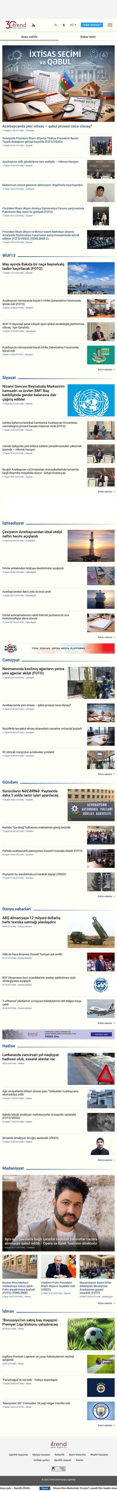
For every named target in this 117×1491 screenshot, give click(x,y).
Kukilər (79, 1460)
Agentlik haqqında (18, 1454)
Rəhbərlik (59, 1454)
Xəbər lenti (87, 37)
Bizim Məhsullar (77, 1454)
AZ (72, 25)
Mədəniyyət (13, 1168)
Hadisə (8, 1046)
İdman (8, 1311)
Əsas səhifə (29, 37)
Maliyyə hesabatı (41, 1454)
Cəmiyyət (11, 660)
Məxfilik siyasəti (62, 1460)
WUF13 (8, 255)
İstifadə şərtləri (42, 1460)
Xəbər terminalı (91, 24)
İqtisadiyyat (13, 523)
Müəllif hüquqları (99, 1454)
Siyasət (9, 377)
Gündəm (10, 782)
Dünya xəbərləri (16, 909)
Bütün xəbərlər (105, 369)
